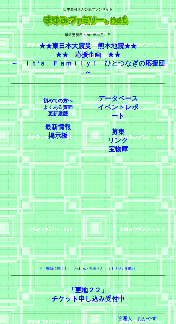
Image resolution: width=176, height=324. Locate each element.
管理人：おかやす (137, 318)
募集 (118, 131)
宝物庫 (118, 149)
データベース (118, 98)
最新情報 (58, 126)
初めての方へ (58, 100)
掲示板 (58, 135)
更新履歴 (58, 113)
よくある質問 (58, 107)
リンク (118, 140)
